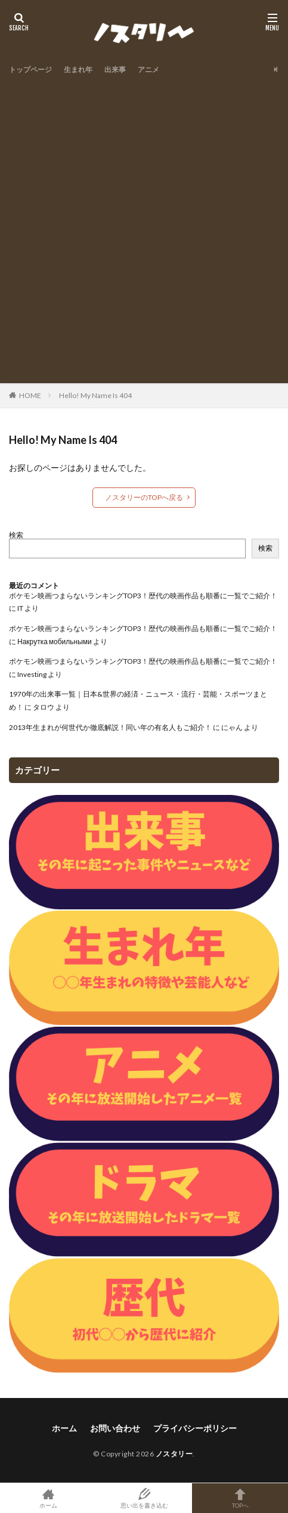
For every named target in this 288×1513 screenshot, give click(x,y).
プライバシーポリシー (195, 1428)
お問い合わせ (115, 1428)
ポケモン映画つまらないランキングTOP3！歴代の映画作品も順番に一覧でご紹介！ (143, 595)
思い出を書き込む (144, 1498)
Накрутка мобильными (54, 641)
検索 (16, 534)
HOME (30, 395)
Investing (32, 674)
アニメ (148, 69)
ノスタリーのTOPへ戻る (144, 497)
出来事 (115, 69)
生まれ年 (78, 69)
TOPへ (240, 1498)
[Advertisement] (144, 227)
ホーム (64, 1428)
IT (20, 608)
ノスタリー (174, 1453)
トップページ (30, 69)
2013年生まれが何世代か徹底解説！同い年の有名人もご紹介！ (110, 727)
